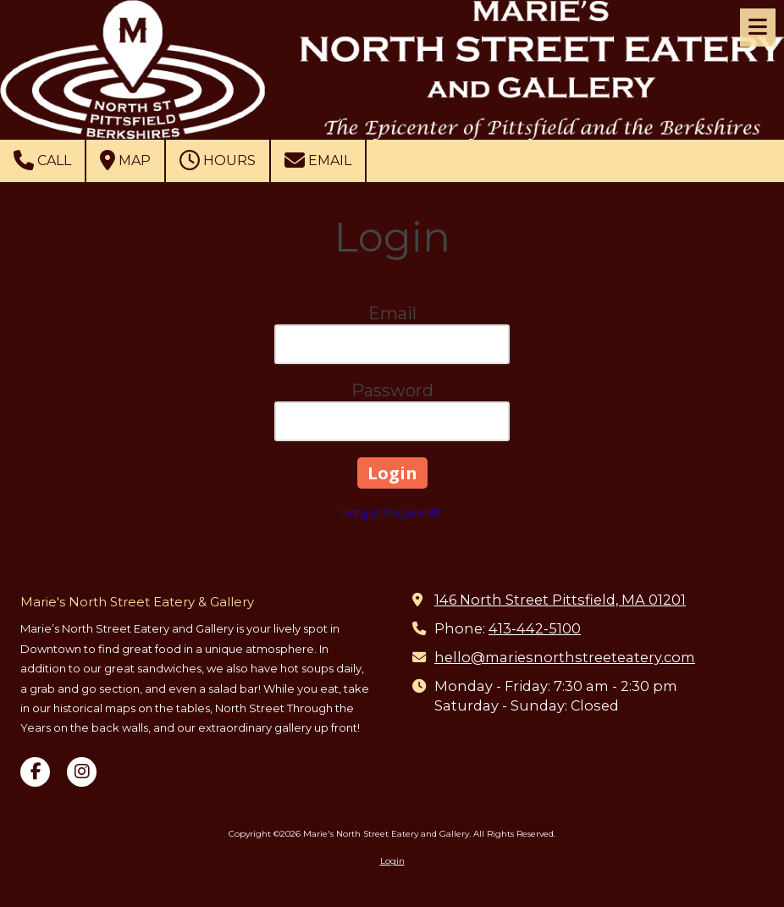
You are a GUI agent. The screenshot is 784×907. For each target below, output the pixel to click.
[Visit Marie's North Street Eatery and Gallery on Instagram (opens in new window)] (82, 772)
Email (317, 160)
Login (392, 860)
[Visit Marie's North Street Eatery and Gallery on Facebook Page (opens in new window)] (35, 772)
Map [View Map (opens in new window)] (125, 160)
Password (392, 390)
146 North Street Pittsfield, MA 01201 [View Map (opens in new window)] (560, 599)
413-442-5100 (535, 628)
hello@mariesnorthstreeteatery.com (564, 657)
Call (42, 160)
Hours (217, 160)
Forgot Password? (392, 512)
